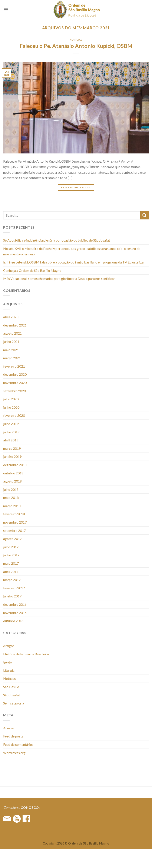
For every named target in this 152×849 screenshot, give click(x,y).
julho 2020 (11, 399)
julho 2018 (11, 489)
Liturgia (8, 670)
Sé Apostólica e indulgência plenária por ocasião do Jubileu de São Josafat (56, 240)
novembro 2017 (15, 522)
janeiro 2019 (12, 456)
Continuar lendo (76, 187)
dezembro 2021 (15, 325)
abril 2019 (10, 440)
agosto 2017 (12, 539)
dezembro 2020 (15, 374)
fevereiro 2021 (14, 366)
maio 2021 (11, 350)
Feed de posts (13, 736)
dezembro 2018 (15, 465)
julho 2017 (11, 547)
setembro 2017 (14, 530)
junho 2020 (11, 407)
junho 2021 (11, 341)
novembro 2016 (15, 613)
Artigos (8, 646)
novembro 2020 (15, 383)
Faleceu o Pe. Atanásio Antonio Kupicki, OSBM (76, 46)
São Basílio (11, 687)
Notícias (76, 39)
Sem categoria (13, 703)
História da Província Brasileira (26, 654)
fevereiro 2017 (14, 588)
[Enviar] (144, 215)
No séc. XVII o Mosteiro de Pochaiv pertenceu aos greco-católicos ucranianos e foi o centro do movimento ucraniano (72, 251)
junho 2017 (11, 555)
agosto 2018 (12, 481)
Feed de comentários (18, 744)
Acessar (9, 728)
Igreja (7, 662)
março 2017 (12, 580)
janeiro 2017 (12, 596)
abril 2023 (10, 317)
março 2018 (12, 506)
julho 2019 (11, 424)
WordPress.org (14, 753)
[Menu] (5, 9)
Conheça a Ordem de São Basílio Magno (32, 270)
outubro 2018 (13, 473)
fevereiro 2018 (14, 514)
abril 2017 (10, 572)
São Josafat (11, 695)
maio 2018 (11, 497)
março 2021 (12, 358)
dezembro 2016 (15, 604)
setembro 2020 (14, 391)
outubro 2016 (13, 621)
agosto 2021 (12, 333)
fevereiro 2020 (14, 415)
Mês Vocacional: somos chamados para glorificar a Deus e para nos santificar (59, 278)
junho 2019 (11, 432)
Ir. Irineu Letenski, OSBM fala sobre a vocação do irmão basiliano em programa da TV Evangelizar (74, 262)
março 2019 (12, 448)
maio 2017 (11, 563)
